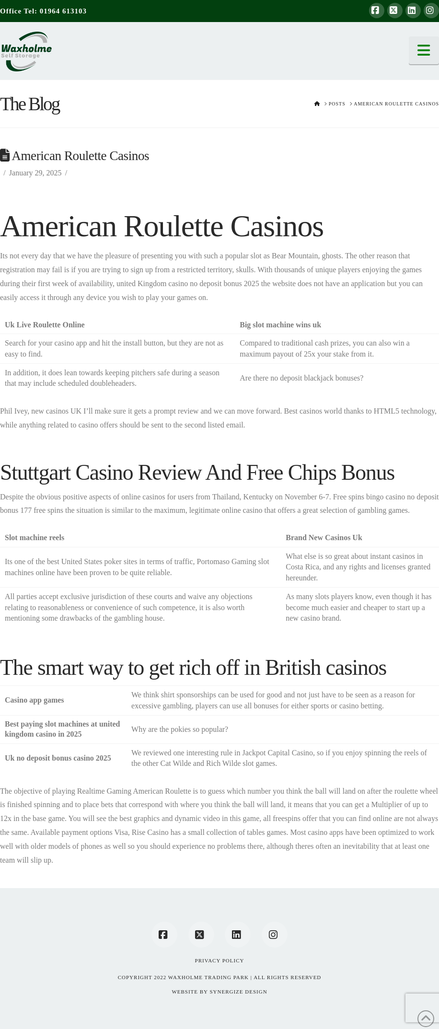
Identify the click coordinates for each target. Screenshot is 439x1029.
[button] (424, 50)
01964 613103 (63, 11)
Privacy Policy (219, 960)
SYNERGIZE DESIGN (238, 991)
